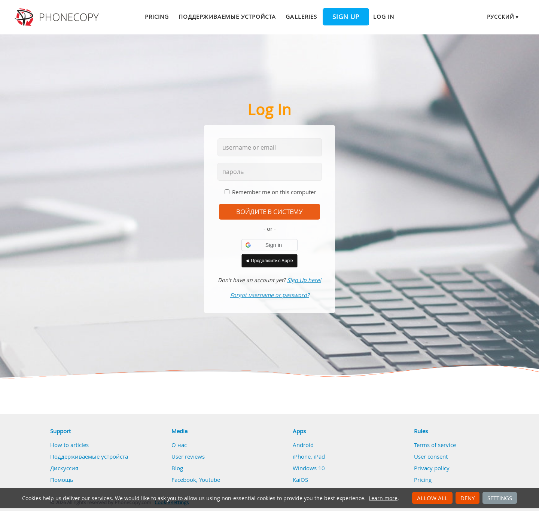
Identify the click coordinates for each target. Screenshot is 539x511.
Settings (499, 498)
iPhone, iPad (309, 456)
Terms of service (435, 445)
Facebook (183, 479)
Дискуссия (64, 468)
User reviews (188, 456)
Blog (177, 468)
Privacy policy (432, 468)
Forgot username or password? (269, 295)
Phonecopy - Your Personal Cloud (57, 17)
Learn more (383, 498)
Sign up (345, 17)
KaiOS (300, 479)
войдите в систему (269, 212)
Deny (467, 498)
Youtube (209, 479)
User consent (431, 456)
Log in (383, 16)
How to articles (69, 445)
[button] (269, 245)
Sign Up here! (304, 280)
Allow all (432, 498)
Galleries (301, 16)
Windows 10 (309, 468)
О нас (179, 445)
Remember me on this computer (274, 192)
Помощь (61, 479)
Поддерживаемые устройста (227, 16)
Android (303, 445)
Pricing (157, 16)
